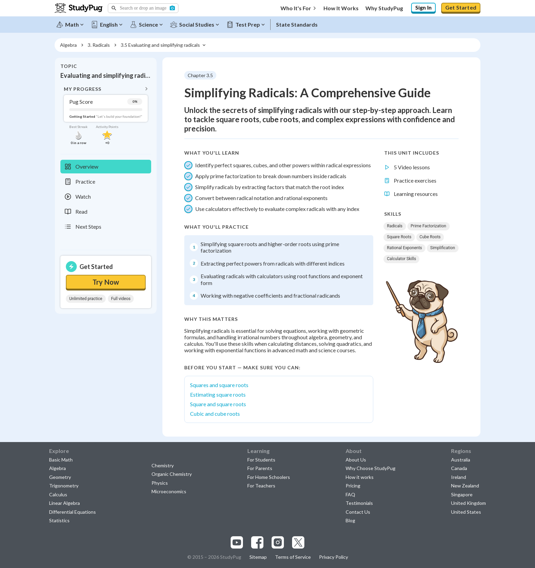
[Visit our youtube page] (237, 542)
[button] (143, 8)
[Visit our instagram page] (278, 542)
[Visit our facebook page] (257, 542)
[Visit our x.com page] (298, 542)
